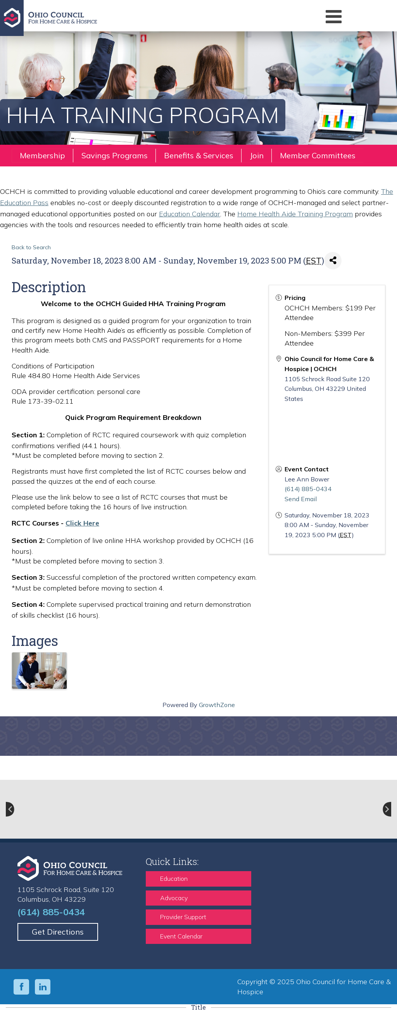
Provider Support (183, 917)
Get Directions (58, 932)
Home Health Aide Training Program (295, 213)
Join (257, 155)
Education (174, 878)
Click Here (82, 523)
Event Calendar (181, 936)
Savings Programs (114, 155)
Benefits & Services (198, 155)
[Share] (333, 260)
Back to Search (31, 247)
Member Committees (318, 155)
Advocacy (174, 898)
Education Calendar (189, 213)
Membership (42, 155)
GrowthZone (217, 705)
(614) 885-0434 (308, 489)
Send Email (301, 499)
